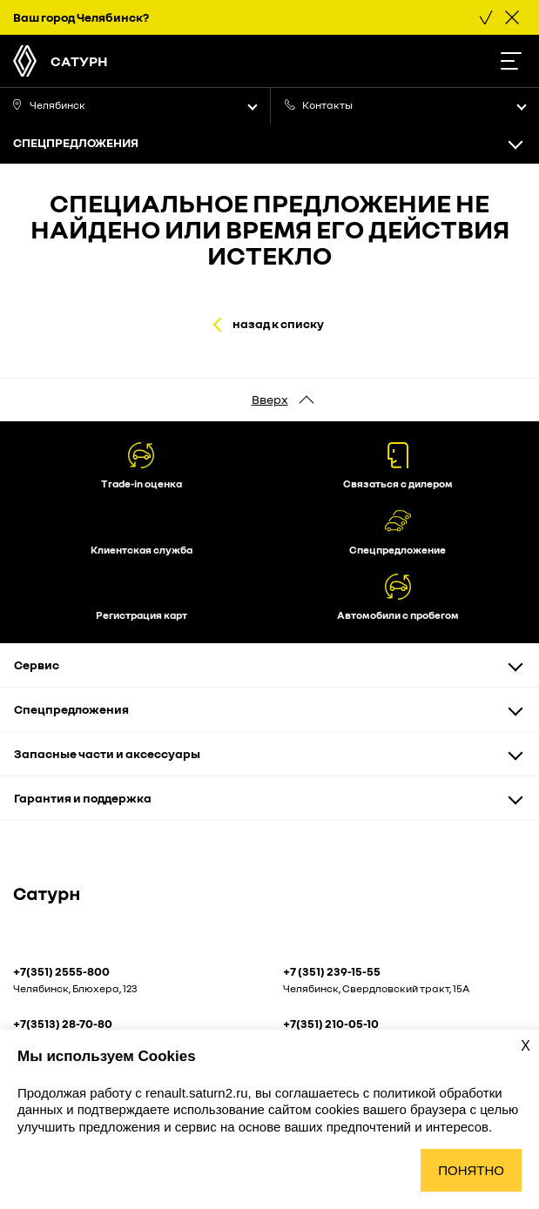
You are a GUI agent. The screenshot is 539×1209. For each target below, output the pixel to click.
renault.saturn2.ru (196, 1092)
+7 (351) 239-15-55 (332, 971)
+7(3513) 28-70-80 (62, 1024)
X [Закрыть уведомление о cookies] (525, 1045)
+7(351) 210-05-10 (331, 1024)
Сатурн (79, 61)
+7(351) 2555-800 (61, 971)
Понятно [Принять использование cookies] (471, 1170)
